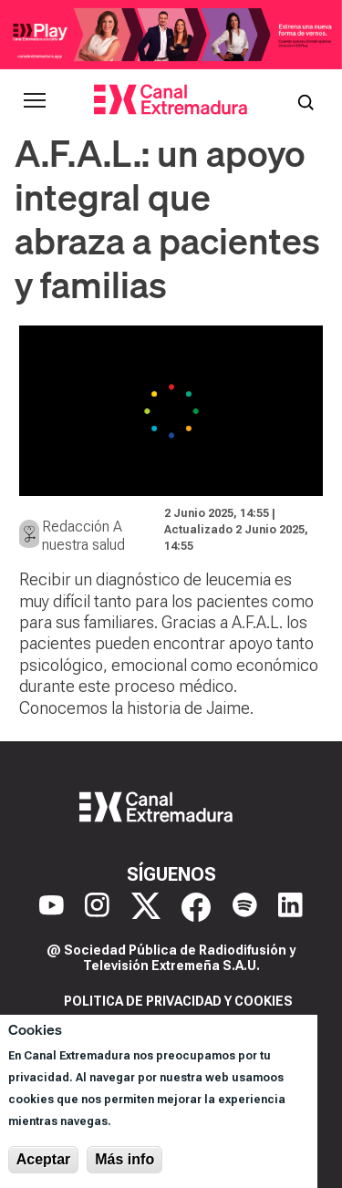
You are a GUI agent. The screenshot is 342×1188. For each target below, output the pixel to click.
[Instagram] (97, 907)
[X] (146, 907)
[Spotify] (245, 907)
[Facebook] (196, 907)
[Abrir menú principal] (35, 100)
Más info (124, 1159)
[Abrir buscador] (305, 100)
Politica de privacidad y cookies (178, 1001)
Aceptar (43, 1159)
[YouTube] (51, 907)
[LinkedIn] (290, 907)
